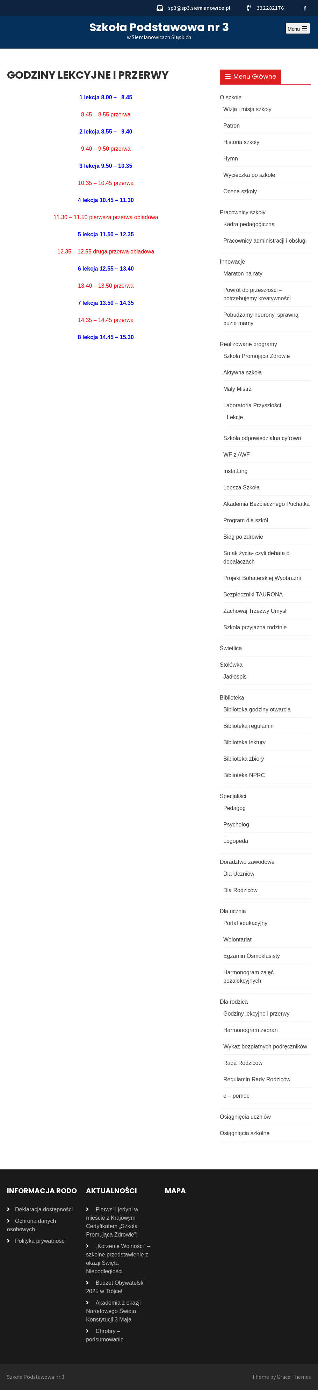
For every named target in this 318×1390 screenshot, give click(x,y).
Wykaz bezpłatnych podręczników (265, 1046)
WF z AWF (236, 455)
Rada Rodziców (242, 1063)
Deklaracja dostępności (44, 1209)
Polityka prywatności (40, 1241)
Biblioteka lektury (244, 742)
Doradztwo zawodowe (247, 862)
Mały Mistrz (237, 389)
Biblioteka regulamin (248, 726)
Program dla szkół (245, 520)
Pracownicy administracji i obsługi (264, 241)
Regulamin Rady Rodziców (256, 1079)
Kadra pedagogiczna (249, 224)
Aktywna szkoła (242, 372)
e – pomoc (236, 1096)
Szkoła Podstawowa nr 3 (159, 27)
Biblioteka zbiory (243, 759)
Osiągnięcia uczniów (245, 1117)
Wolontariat (237, 940)
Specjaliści (233, 796)
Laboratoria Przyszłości (252, 405)
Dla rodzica (234, 1002)
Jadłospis (235, 677)
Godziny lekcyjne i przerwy (256, 1014)
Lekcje (235, 417)
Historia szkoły (241, 142)
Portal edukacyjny (245, 923)
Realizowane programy (248, 344)
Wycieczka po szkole (249, 175)
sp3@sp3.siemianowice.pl (199, 8)
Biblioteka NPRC (244, 775)
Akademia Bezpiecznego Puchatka (266, 504)
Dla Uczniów (238, 874)
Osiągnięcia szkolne (244, 1133)
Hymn (230, 159)
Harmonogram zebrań (250, 1030)
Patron (231, 126)
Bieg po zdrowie (243, 537)
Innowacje (232, 262)
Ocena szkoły (240, 191)
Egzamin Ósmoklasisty (251, 956)
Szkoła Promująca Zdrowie (256, 356)
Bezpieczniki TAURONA (253, 594)
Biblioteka (232, 698)
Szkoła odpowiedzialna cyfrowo (262, 438)
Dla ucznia (233, 911)
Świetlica (231, 648)
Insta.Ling (235, 471)
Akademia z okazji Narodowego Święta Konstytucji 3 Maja (113, 1311)
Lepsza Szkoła (241, 487)
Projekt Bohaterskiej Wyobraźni (262, 578)
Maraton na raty (242, 274)
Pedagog (234, 808)
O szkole (230, 97)
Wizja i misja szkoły (247, 109)
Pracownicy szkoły (243, 212)
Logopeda (235, 841)
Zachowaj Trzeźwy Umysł (254, 611)
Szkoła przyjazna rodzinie (255, 627)
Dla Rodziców (240, 890)
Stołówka (231, 665)
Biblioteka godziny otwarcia (257, 709)
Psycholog (236, 824)
